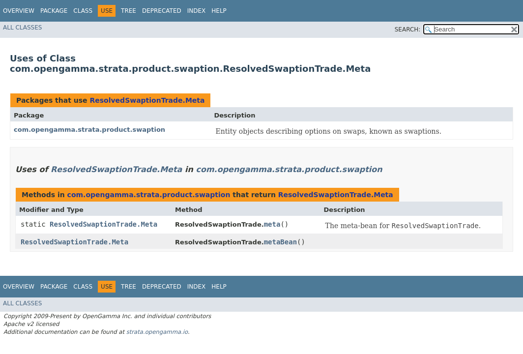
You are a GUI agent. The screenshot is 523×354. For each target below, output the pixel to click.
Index (196, 10)
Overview (18, 10)
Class (82, 10)
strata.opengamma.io (157, 331)
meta (272, 224)
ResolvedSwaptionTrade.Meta (146, 100)
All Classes (22, 27)
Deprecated (161, 10)
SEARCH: (408, 29)
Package (53, 10)
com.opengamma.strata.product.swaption (89, 129)
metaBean (280, 242)
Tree (128, 10)
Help (219, 10)
